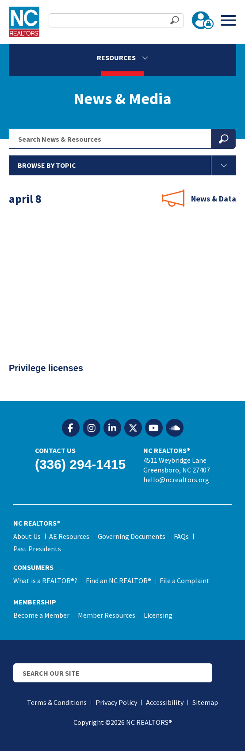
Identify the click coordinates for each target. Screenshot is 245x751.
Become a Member (41, 615)
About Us (27, 536)
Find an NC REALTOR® (118, 580)
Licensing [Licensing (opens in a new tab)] (158, 615)
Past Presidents (37, 548)
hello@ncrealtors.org (176, 479)
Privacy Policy (116, 702)
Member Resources (106, 615)
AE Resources (69, 536)
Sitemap (205, 702)
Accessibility (165, 702)
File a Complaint (185, 580)
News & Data (213, 199)
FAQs (181, 536)
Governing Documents (131, 536)
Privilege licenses (49, 371)
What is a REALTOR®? (45, 580)
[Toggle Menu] (228, 20)
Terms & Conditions (57, 702)
